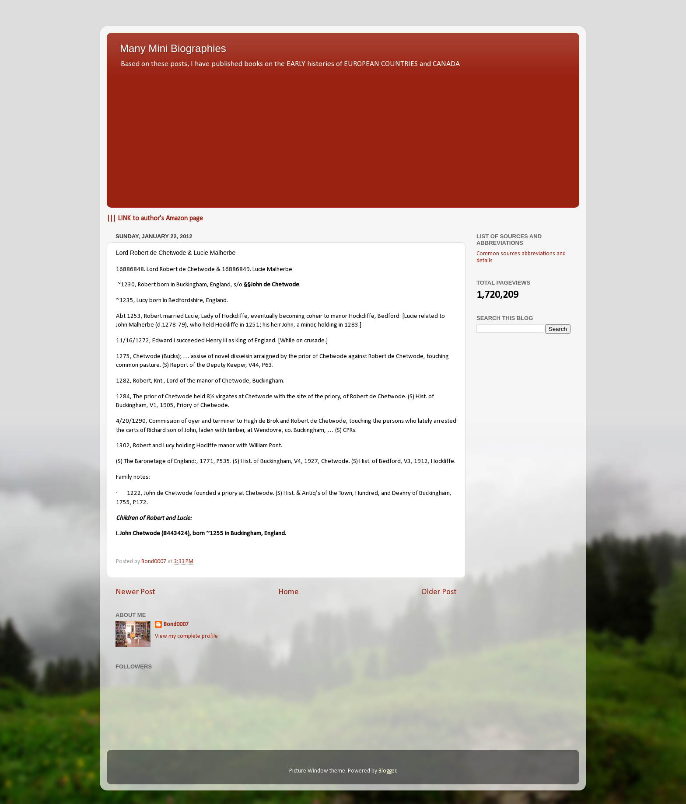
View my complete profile (186, 636)
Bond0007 (176, 624)
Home (288, 592)
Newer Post (135, 592)
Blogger (387, 771)
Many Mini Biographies (173, 48)
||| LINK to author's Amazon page (155, 218)
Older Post (439, 592)
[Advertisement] (343, 135)
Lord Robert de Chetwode (181, 269)
